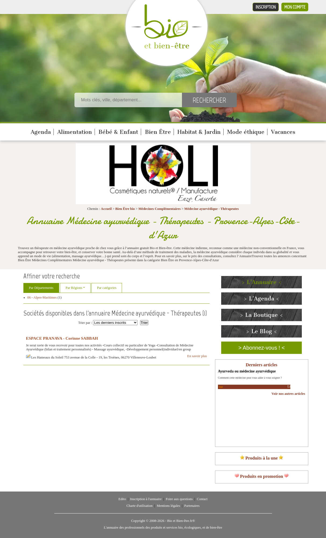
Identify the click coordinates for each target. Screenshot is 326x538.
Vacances (283, 132)
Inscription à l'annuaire (146, 499)
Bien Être (158, 132)
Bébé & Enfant (118, 132)
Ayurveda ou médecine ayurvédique (247, 371)
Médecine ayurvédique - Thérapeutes (211, 209)
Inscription (266, 7)
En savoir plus (197, 356)
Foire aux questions (179, 499)
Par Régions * (75, 288)
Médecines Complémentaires (159, 209)
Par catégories (106, 288)
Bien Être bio (125, 209)
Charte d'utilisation (140, 506)
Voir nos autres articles (288, 394)
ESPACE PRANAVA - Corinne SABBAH (62, 338)
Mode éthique (245, 132)
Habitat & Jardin (199, 132)
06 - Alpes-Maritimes (42, 297)
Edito (122, 499)
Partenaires (192, 506)
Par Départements (41, 288)
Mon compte (294, 7)
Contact (202, 499)
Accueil (106, 209)
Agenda (41, 132)
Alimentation (74, 132)
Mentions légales (168, 506)
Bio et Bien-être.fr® (181, 521)
